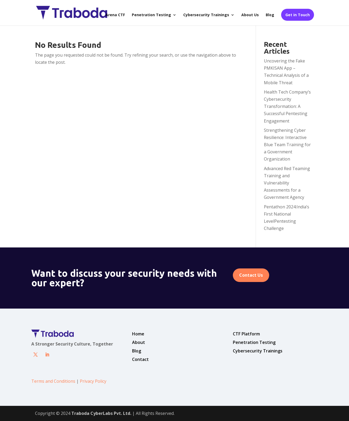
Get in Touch (297, 14)
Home (138, 334)
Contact (140, 359)
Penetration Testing (151, 15)
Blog (270, 15)
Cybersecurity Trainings (206, 15)
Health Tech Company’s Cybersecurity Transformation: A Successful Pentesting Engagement (287, 106)
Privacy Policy (93, 381)
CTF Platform (246, 334)
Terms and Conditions (53, 381)
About (138, 342)
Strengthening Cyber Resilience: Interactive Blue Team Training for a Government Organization (287, 144)
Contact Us (251, 275)
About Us (250, 15)
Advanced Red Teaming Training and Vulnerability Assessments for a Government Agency (287, 183)
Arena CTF (115, 15)
